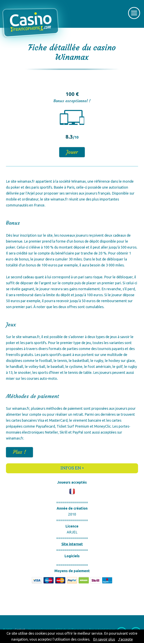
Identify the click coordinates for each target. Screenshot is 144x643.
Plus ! (19, 452)
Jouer (72, 152)
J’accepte (125, 639)
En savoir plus (104, 639)
